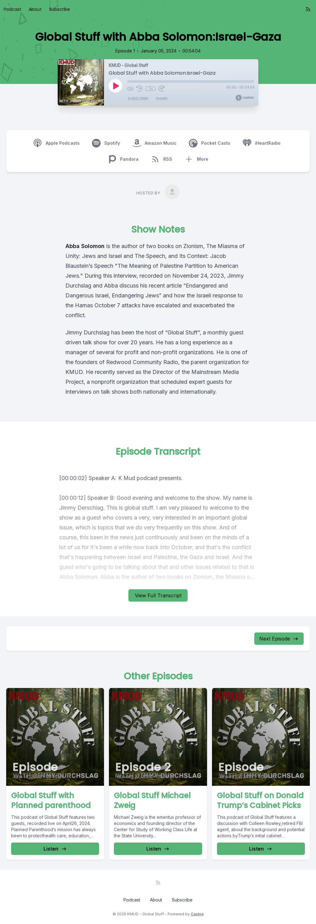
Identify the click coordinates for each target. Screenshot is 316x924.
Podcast (12, 9)
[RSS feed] (308, 9)
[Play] (115, 86)
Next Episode (279, 639)
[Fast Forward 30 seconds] (162, 88)
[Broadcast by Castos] (244, 98)
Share (162, 98)
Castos (197, 914)
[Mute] (130, 88)
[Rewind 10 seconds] (139, 88)
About (35, 9)
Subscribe (59, 9)
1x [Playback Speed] (151, 88)
